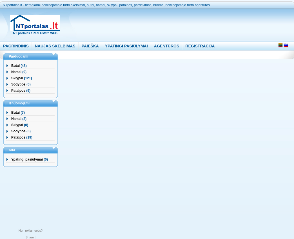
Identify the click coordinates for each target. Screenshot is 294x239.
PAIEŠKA (90, 46)
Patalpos (18, 91)
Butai (15, 66)
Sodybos (18, 84)
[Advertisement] (172, 23)
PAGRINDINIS (16, 46)
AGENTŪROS (166, 46)
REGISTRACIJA (200, 46)
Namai (16, 72)
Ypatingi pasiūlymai (27, 159)
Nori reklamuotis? (31, 230)
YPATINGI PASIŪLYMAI (126, 46)
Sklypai (17, 78)
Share (30, 237)
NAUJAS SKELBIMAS (55, 46)
